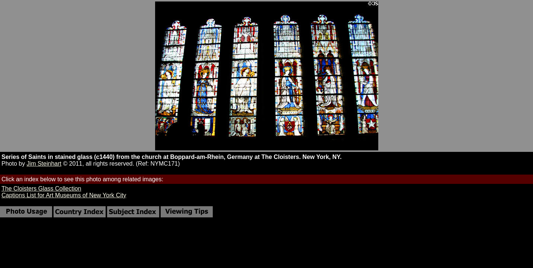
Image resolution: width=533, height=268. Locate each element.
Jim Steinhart (44, 163)
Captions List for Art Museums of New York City (63, 195)
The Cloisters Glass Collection (41, 188)
